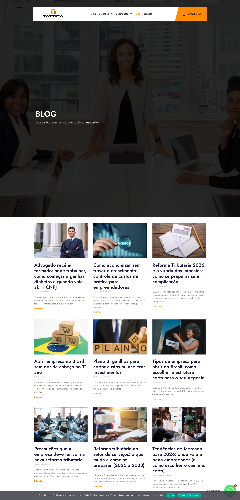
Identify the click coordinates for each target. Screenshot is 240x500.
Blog (137, 13)
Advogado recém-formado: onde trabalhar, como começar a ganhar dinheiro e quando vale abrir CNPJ (60, 276)
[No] (235, 495)
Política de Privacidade (189, 495)
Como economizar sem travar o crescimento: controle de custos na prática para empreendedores (117, 276)
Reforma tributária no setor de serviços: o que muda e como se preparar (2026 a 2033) (118, 456)
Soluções (106, 13)
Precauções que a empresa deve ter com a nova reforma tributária (59, 454)
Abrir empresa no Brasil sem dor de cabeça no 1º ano (60, 366)
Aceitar (171, 495)
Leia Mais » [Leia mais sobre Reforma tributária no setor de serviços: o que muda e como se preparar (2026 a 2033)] (97, 486)
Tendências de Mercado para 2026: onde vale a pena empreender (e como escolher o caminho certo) (179, 459)
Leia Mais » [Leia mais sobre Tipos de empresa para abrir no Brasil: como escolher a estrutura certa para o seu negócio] (156, 399)
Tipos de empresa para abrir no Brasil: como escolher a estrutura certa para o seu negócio (178, 369)
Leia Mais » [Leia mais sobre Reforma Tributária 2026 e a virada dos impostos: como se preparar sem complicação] (156, 306)
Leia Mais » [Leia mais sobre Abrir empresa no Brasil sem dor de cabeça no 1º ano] (38, 397)
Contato (147, 13)
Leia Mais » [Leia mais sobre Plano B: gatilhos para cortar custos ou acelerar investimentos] (97, 394)
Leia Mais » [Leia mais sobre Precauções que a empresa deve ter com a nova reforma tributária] (38, 481)
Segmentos (124, 13)
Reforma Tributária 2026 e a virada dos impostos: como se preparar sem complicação (178, 273)
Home (93, 13)
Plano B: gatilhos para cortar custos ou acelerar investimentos (119, 366)
